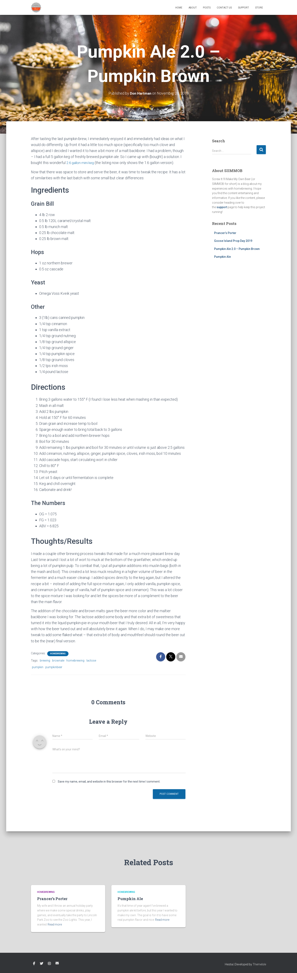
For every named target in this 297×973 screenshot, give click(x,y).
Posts (207, 7)
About (193, 7)
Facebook (34, 963)
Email (57, 963)
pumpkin (37, 667)
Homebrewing (58, 653)
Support (243, 7)
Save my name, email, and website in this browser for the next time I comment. (109, 781)
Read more (55, 924)
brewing (45, 660)
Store (259, 7)
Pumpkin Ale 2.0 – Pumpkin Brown (237, 248)
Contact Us (224, 7)
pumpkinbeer (53, 667)
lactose (91, 660)
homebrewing (75, 660)
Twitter (41, 963)
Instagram (49, 963)
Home (178, 7)
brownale (58, 660)
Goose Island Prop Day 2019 (233, 240)
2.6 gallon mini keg (80, 162)
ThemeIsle (259, 964)
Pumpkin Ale (222, 256)
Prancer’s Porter (225, 232)
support (222, 207)
